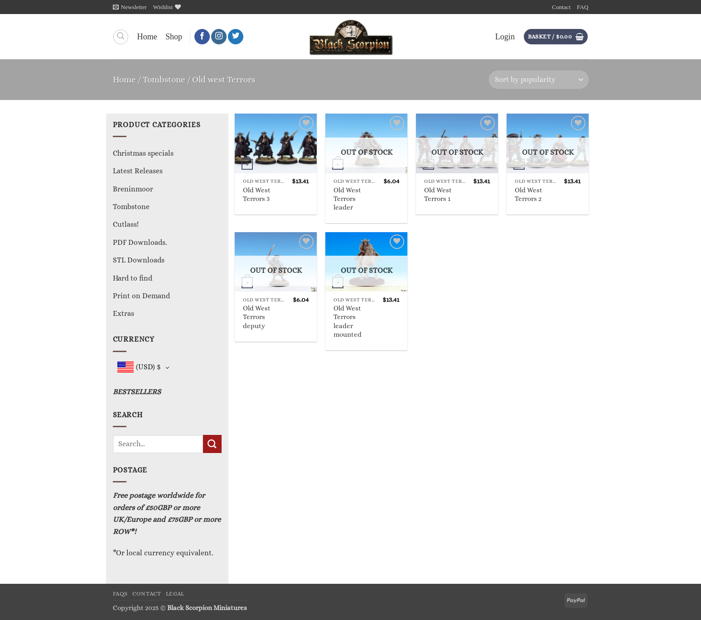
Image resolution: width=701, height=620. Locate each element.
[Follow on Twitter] (235, 37)
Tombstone (164, 79)
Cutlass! (126, 224)
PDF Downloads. (140, 242)
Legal (175, 594)
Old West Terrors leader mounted (348, 321)
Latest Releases (138, 171)
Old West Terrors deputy (257, 317)
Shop (173, 36)
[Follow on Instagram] (219, 37)
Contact (561, 7)
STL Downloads (138, 260)
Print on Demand (141, 295)
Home (147, 36)
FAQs (120, 594)
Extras (123, 313)
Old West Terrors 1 (438, 194)
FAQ (582, 7)
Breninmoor (133, 189)
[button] (130, 7)
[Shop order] (538, 80)
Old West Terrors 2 (528, 194)
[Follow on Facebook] (202, 37)
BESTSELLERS (137, 391)
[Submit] (212, 444)
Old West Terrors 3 (257, 194)
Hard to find (132, 278)
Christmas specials (143, 153)
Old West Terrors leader (347, 198)
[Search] (120, 36)
